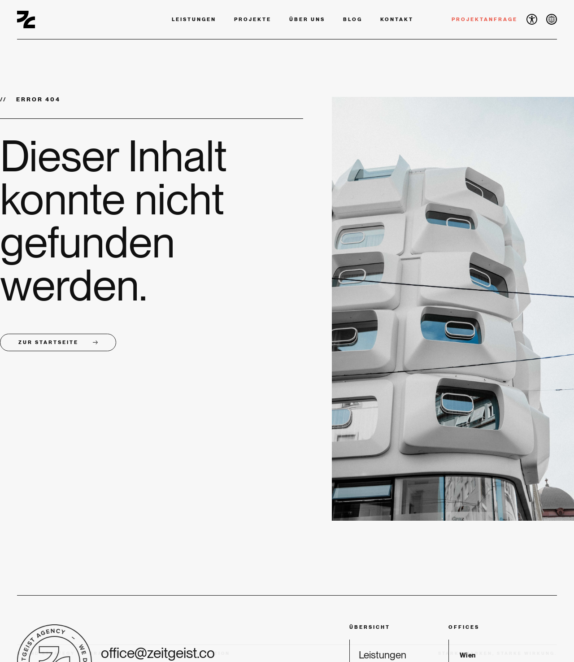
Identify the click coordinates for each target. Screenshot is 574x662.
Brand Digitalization (191, 653)
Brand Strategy (46, 653)
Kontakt (396, 19)
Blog (352, 19)
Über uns (307, 19)
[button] (531, 19)
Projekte (252, 19)
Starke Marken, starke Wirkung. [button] (497, 653)
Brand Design (113, 653)
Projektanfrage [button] (484, 19)
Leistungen (194, 19)
